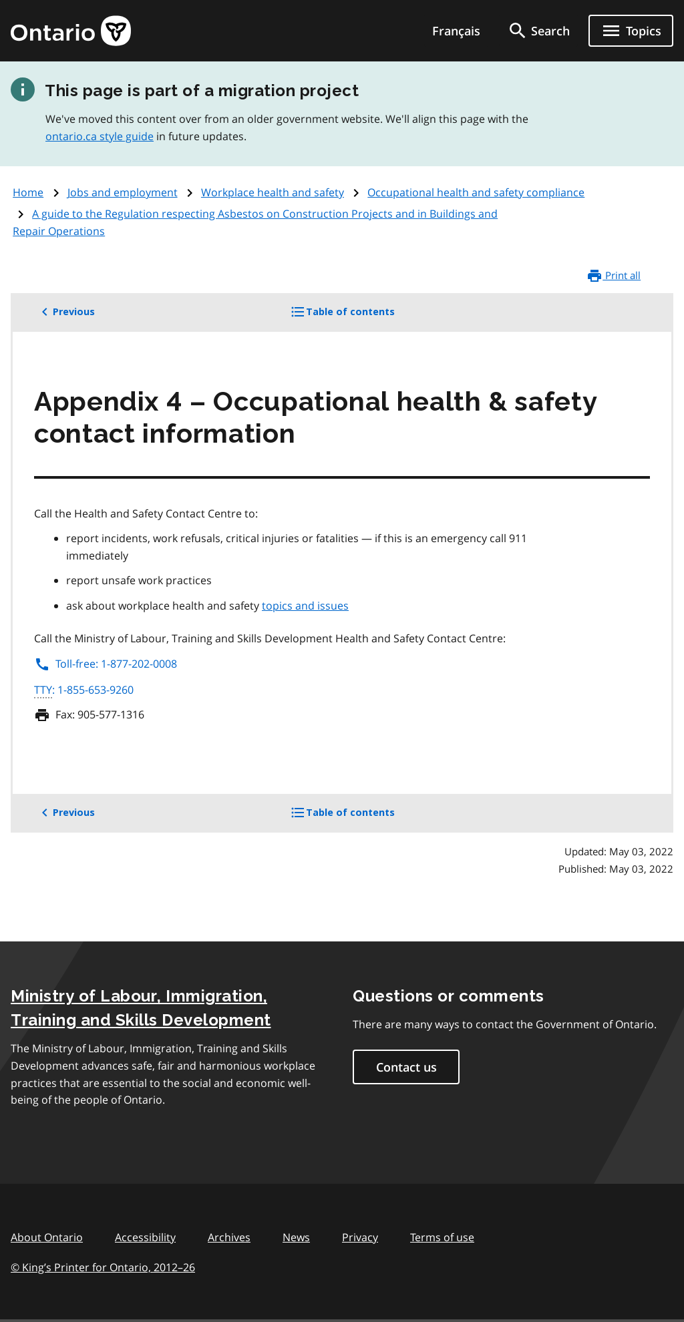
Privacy (360, 1237)
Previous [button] (66, 312)
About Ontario (47, 1237)
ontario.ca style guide (99, 136)
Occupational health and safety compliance (475, 192)
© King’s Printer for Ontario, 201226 (103, 1267)
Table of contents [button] (365, 316)
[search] (538, 31)
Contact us (406, 1067)
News (296, 1237)
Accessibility (145, 1237)
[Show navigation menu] (630, 31)
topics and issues (305, 605)
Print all (613, 276)
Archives (229, 1237)
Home (28, 192)
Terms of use (442, 1237)
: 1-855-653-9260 (84, 690)
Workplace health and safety (272, 192)
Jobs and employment (122, 192)
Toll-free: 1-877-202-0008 (105, 663)
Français (456, 31)
